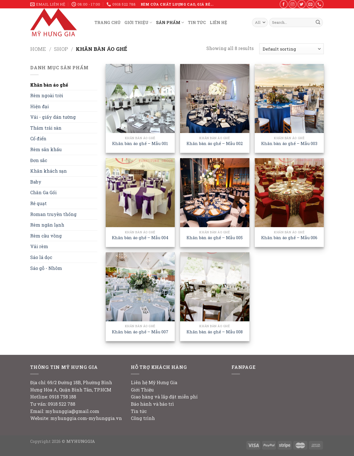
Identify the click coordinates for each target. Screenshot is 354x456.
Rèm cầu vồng (46, 236)
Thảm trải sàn (46, 128)
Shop (61, 49)
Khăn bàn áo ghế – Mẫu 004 (140, 237)
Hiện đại (39, 106)
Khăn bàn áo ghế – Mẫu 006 (289, 237)
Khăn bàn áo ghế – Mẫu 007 (140, 331)
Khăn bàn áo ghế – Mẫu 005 (215, 237)
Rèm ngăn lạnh (47, 225)
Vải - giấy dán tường (53, 117)
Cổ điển (38, 138)
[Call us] (319, 4)
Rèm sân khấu (46, 149)
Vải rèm (39, 246)
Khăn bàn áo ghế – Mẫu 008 (215, 331)
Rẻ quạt (38, 203)
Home (38, 49)
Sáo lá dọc (41, 257)
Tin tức (139, 411)
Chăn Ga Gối (43, 192)
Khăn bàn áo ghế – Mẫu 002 (215, 143)
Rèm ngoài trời (46, 95)
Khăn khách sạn (48, 171)
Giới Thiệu (142, 390)
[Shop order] (291, 48)
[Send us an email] (310, 4)
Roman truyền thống (53, 214)
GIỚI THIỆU (138, 22)
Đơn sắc (38, 160)
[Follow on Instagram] (293, 4)
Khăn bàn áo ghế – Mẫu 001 (140, 143)
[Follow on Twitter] (302, 4)
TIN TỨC (197, 22)
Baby (35, 182)
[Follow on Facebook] (284, 4)
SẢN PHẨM (170, 22)
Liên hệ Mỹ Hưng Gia (154, 382)
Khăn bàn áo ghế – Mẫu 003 (289, 143)
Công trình (143, 418)
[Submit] (318, 22)
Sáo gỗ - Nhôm (46, 268)
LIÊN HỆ (218, 22)
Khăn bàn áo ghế (49, 85)
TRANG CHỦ (108, 22)
